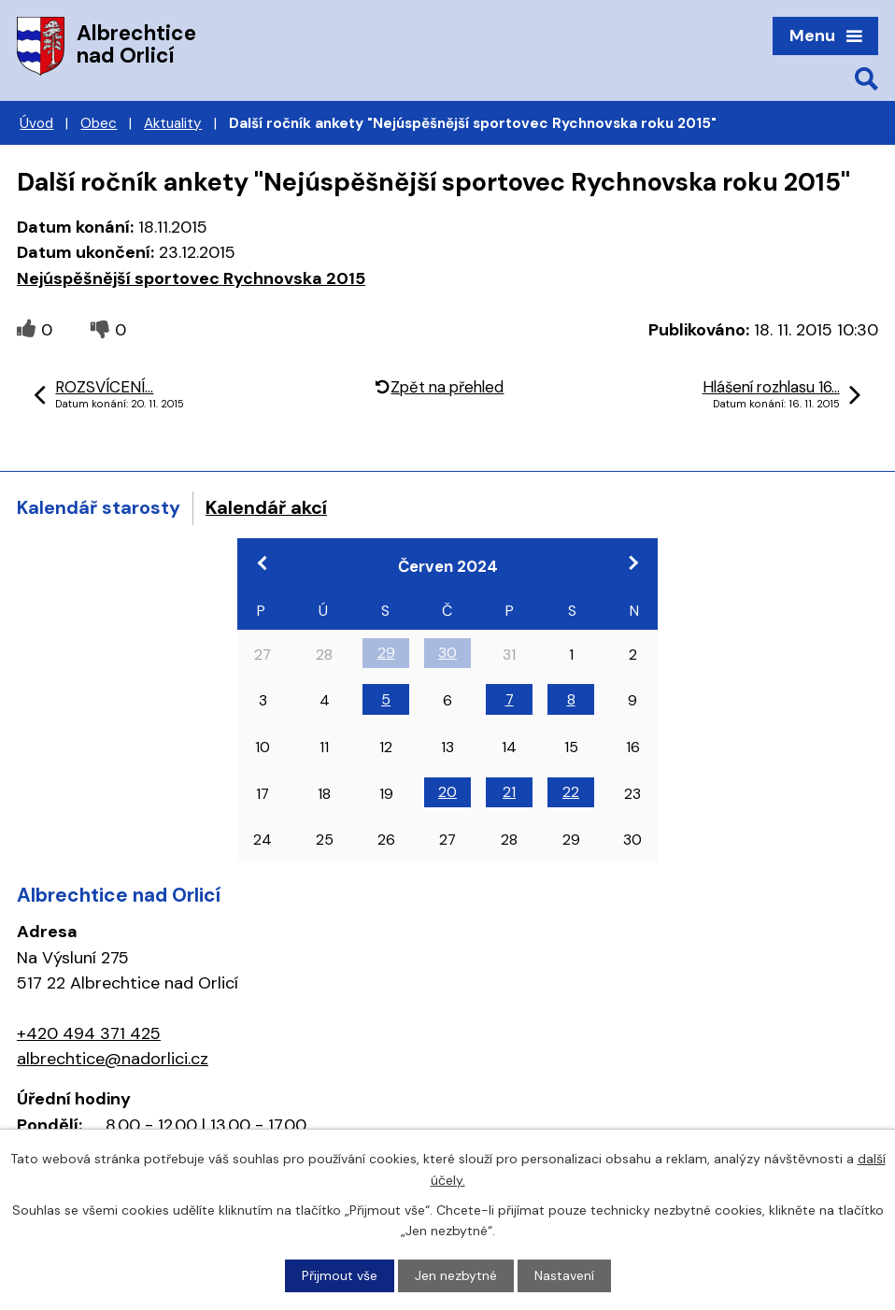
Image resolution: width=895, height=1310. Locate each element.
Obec (98, 123)
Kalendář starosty (98, 507)
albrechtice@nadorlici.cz (112, 1058)
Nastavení (564, 1275)
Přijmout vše (339, 1275)
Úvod (36, 123)
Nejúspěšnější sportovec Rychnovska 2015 (191, 278)
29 (386, 652)
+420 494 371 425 (89, 1033)
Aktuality (173, 123)
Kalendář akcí (266, 507)
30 (447, 652)
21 (509, 792)
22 (570, 792)
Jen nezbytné (456, 1275)
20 (447, 792)
